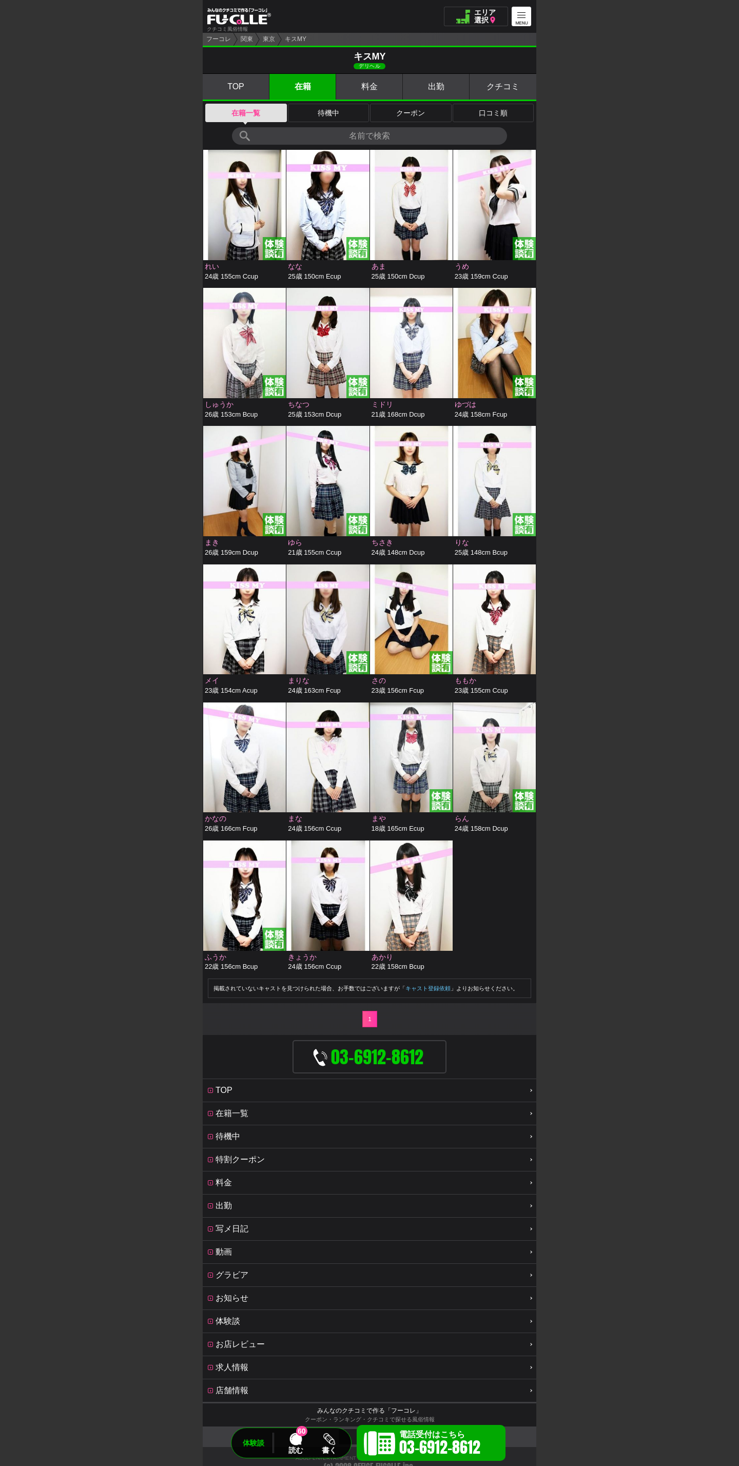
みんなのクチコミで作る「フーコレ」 (369, 1410)
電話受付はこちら (439, 1444)
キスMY (295, 39)
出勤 (436, 86)
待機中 (328, 113)
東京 (269, 39)
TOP (235, 86)
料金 (369, 86)
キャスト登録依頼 (428, 988)
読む (295, 1450)
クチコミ (503, 86)
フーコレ (218, 39)
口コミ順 (493, 113)
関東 (247, 39)
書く (329, 1450)
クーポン (410, 113)
